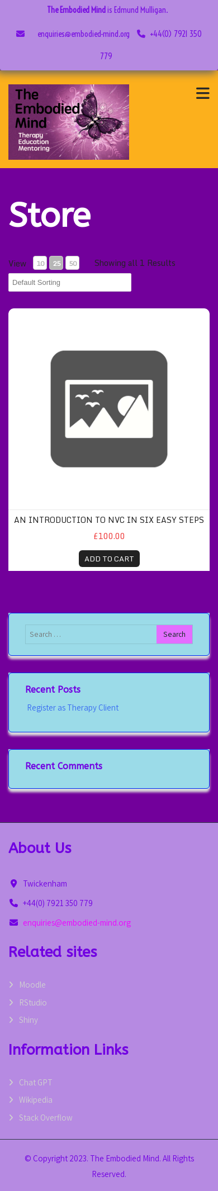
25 (56, 263)
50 (73, 263)
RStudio (33, 1002)
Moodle (32, 984)
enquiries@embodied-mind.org (83, 33)
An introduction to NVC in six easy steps (109, 519)
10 (40, 263)
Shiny (28, 1019)
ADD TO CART (109, 558)
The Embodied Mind (76, 9)
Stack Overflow (46, 1117)
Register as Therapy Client (72, 707)
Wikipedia (36, 1099)
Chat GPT (36, 1082)
